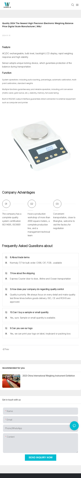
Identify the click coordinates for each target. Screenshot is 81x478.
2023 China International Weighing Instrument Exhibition (48, 376)
